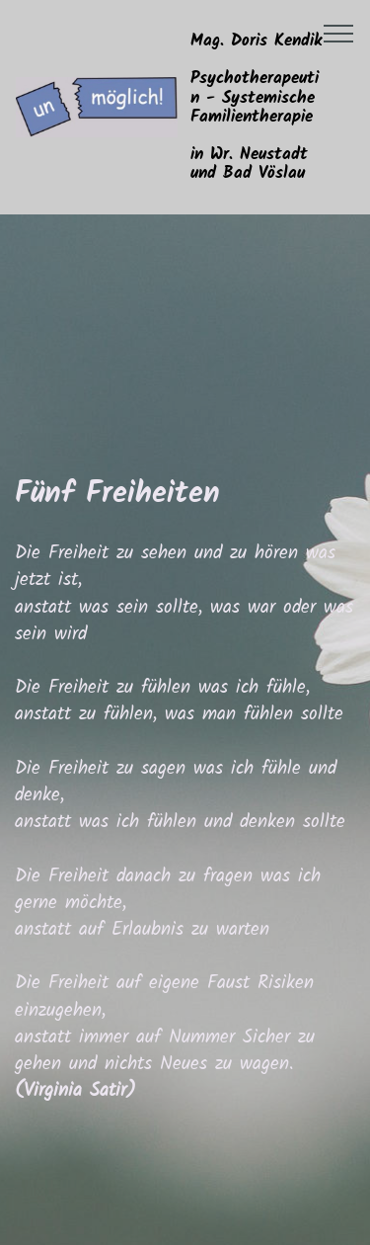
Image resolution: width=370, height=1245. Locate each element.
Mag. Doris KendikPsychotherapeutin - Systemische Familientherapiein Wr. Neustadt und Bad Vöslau (256, 107)
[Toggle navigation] (339, 33)
